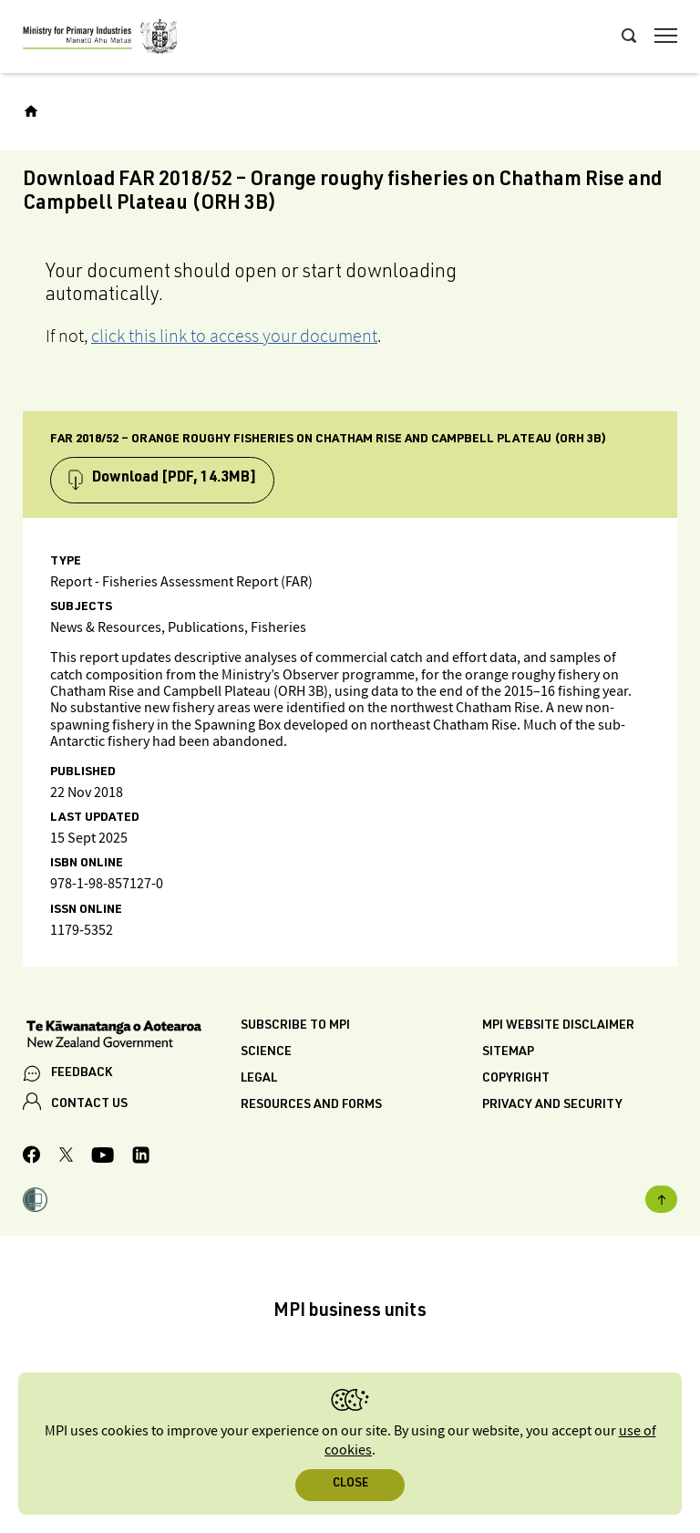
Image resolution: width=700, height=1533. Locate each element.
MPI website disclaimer (558, 1026)
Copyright (516, 1078)
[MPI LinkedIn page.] (140, 1157)
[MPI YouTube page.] (102, 1157)
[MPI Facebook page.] (32, 1157)
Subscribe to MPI (295, 1026)
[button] (35, 1202)
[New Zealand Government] (132, 1036)
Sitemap (508, 1052)
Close (350, 1484)
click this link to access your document (234, 336)
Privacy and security (552, 1105)
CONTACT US (89, 1104)
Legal (259, 1078)
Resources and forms (311, 1105)
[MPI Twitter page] (66, 1157)
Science (266, 1052)
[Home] (31, 111)
